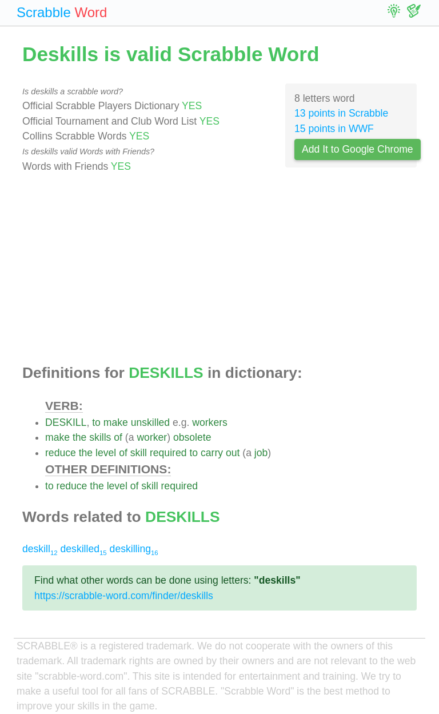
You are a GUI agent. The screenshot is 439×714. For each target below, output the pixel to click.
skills (100, 437)
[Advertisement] (219, 269)
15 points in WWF (334, 128)
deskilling (134, 549)
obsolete (192, 437)
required (168, 452)
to (96, 422)
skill (138, 452)
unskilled (150, 422)
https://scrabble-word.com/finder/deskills (123, 595)
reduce (60, 452)
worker (152, 437)
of (118, 437)
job (261, 452)
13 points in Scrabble (341, 113)
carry (212, 452)
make (115, 422)
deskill (40, 549)
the (79, 437)
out (233, 452)
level (105, 452)
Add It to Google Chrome (357, 149)
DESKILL (65, 422)
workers (210, 422)
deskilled (84, 549)
